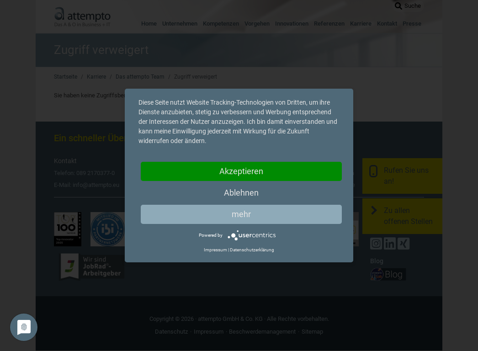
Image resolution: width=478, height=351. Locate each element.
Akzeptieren (241, 171)
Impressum (215, 249)
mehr (241, 214)
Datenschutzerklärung (252, 249)
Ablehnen (241, 192)
